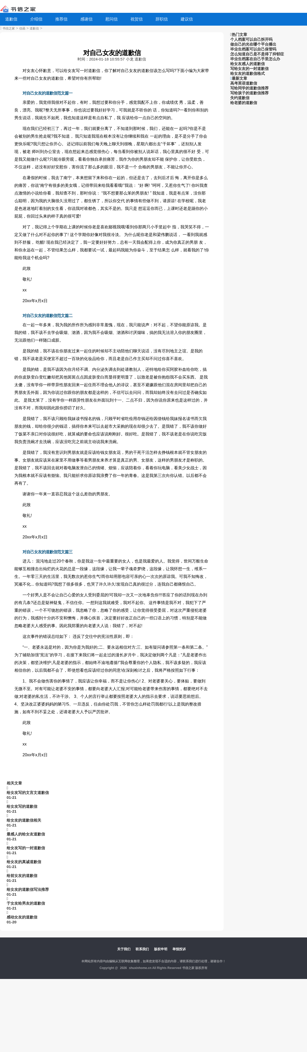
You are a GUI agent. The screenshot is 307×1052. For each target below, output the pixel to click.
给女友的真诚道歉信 (24, 862)
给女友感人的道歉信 (247, 64)
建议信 (187, 19)
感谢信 (86, 19)
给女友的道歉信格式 (247, 73)
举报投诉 (179, 949)
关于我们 (123, 949)
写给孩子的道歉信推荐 (249, 93)
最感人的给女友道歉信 (26, 834)
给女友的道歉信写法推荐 (28, 889)
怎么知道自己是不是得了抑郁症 (257, 54)
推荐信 (61, 19)
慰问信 (111, 19)
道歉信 (11, 19)
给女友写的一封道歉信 (26, 848)
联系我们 (142, 949)
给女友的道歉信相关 (24, 820)
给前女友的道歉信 (22, 875)
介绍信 (36, 19)
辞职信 (162, 19)
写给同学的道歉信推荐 (249, 88)
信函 (22, 28)
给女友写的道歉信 (22, 806)
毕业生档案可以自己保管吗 (253, 49)
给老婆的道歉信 (243, 102)
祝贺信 (136, 19)
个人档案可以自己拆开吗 (251, 39)
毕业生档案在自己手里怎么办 (255, 59)
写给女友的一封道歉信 (249, 68)
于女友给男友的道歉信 (26, 903)
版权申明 (160, 949)
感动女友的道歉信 (22, 917)
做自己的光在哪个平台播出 (253, 44)
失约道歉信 (239, 98)
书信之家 (9, 28)
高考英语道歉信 (243, 83)
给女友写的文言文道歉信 (28, 792)
